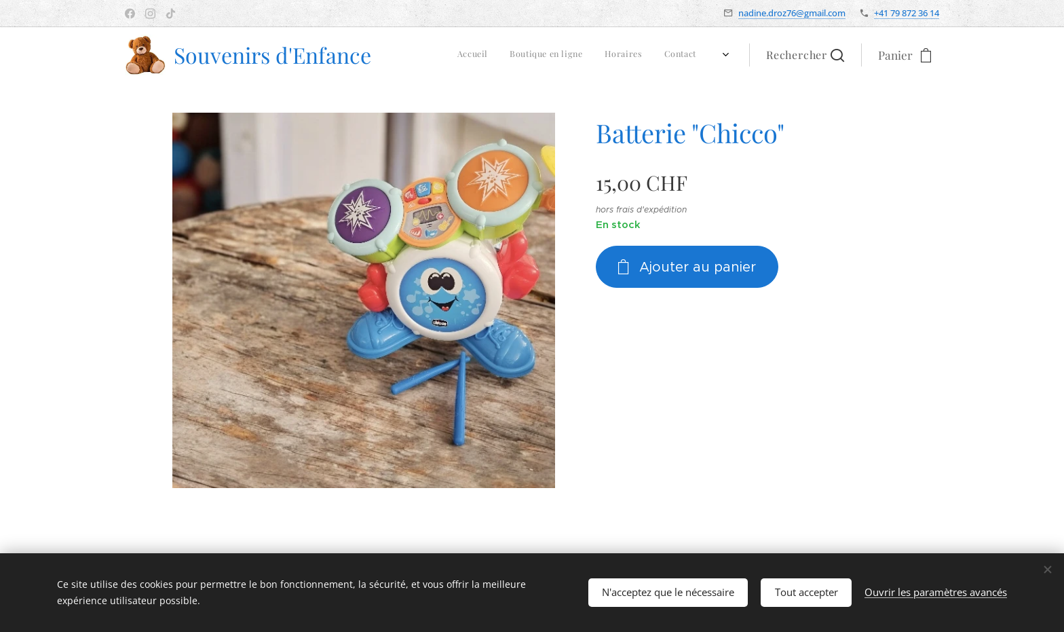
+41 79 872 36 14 (906, 13)
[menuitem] (576, 55)
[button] (805, 55)
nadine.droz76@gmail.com (792, 13)
